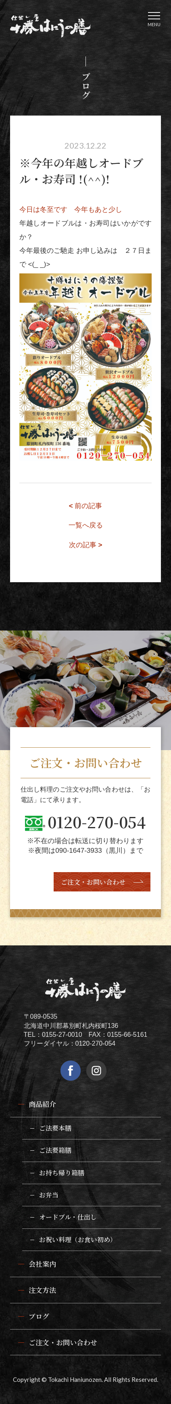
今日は (29, 209)
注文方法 (42, 1290)
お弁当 (48, 1194)
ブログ (39, 1316)
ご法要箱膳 (55, 1150)
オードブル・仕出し (68, 1217)
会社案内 (42, 1264)
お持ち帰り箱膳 (61, 1172)
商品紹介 (42, 1104)
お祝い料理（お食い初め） (78, 1239)
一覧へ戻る (86, 525)
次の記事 (85, 545)
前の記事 (85, 506)
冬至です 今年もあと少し (81, 209)
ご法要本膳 (55, 1128)
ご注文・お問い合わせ (93, 882)
